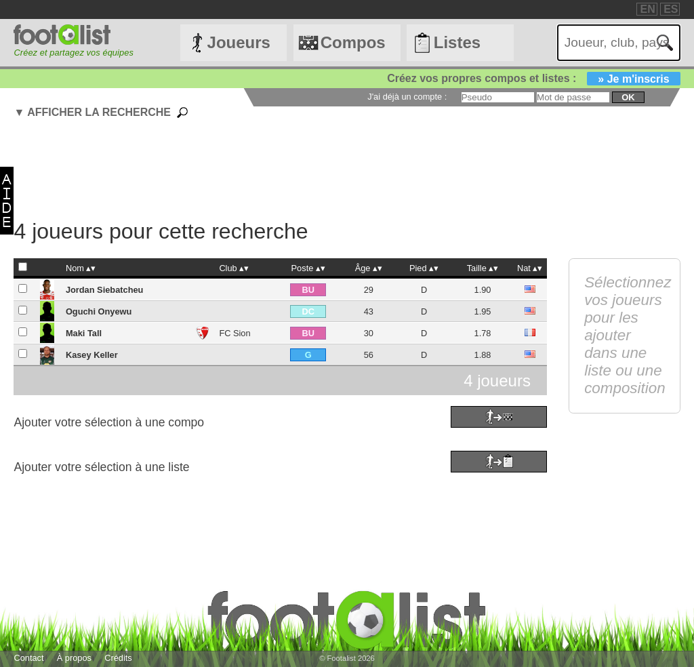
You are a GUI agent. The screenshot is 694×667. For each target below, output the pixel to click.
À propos (74, 658)
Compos (353, 42)
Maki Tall (84, 333)
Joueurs (238, 42)
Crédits (118, 658)
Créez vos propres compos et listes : (533, 78)
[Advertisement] (342, 170)
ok (627, 97)
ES (671, 9)
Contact (28, 658)
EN (647, 9)
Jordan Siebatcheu (105, 290)
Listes (457, 42)
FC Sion (234, 333)
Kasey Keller (92, 355)
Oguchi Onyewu (98, 311)
